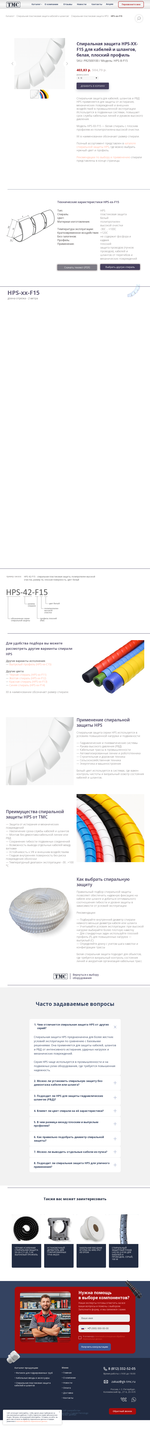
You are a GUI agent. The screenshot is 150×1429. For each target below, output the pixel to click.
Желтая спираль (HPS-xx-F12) (27, 678)
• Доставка (67, 1392)
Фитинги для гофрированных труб (34, 1369)
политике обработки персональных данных (31, 1421)
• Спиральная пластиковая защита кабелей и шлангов (33, 1380)
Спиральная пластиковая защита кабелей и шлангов (42, 16)
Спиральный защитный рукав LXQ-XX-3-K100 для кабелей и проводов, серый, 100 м (122, 1253)
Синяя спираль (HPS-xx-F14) (27, 685)
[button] (131, 4)
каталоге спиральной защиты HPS (106, 144)
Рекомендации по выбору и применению (103, 157)
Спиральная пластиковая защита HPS (89, 16)
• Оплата (66, 1387)
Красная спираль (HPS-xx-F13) (28, 681)
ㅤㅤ (123, 1378)
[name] (107, 1318)
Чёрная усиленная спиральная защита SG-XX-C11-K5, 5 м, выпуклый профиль (26, 1251)
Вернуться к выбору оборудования (86, 976)
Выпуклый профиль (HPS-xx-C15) (30, 664)
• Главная (67, 1372)
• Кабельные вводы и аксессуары (32, 1374)
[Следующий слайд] (67, 63)
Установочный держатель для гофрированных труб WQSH (56, 1251)
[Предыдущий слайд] (12, 63)
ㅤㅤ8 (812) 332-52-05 (122, 1365)
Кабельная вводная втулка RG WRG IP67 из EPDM (90, 1250)
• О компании (69, 1377)
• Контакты (67, 1397)
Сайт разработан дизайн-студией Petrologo (75, 1408)
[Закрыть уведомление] (59, 1411)
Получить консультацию (98, 1346)
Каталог (10, 16)
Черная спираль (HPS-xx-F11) (27, 674)
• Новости (67, 1382)
